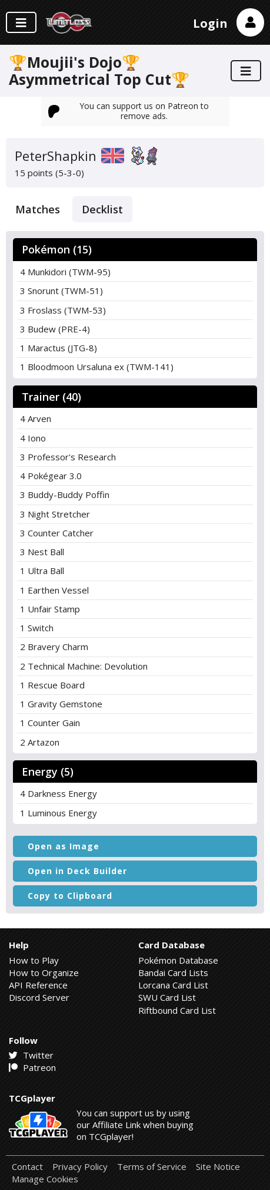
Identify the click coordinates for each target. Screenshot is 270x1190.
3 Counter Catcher (57, 533)
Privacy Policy (80, 1167)
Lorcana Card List (173, 985)
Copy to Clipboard (70, 895)
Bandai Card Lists (173, 972)
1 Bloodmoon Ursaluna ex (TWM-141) (97, 367)
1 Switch (37, 628)
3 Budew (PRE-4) (55, 329)
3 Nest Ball (42, 552)
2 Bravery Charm (54, 646)
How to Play (34, 960)
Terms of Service (151, 1167)
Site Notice (218, 1167)
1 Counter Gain (50, 722)
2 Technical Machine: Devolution (84, 666)
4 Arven (35, 418)
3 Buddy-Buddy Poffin (64, 494)
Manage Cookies (45, 1179)
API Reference (38, 985)
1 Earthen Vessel (54, 590)
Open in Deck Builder (77, 870)
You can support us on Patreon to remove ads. (128, 110)
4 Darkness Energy (58, 793)
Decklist (102, 209)
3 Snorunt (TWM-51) (61, 290)
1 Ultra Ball (42, 570)
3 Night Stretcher (55, 514)
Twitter (31, 1055)
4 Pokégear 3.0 (51, 476)
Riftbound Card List (177, 1010)
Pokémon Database (178, 960)
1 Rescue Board (52, 685)
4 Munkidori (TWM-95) (65, 272)
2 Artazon (39, 742)
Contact (27, 1167)
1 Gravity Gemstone (61, 704)
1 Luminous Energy (58, 813)
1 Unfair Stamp (50, 609)
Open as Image (63, 846)
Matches (37, 209)
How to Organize (44, 972)
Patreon (32, 1067)
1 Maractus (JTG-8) (58, 348)
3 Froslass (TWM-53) (63, 310)
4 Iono (33, 438)
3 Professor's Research (68, 457)
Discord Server (39, 997)
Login (210, 23)
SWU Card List (167, 997)
